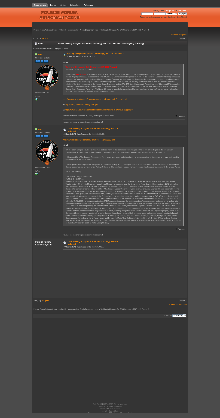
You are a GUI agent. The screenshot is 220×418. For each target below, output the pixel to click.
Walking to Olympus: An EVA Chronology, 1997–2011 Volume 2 (95, 54)
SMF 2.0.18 (97, 404)
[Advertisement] (123, 273)
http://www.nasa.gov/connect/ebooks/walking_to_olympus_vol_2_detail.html (95, 99)
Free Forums (115, 408)
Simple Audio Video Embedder (110, 406)
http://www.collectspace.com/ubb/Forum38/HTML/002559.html (89, 140)
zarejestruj (181, 11)
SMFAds (103, 408)
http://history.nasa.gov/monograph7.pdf (81, 104)
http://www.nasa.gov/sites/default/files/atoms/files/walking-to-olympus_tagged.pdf (99, 110)
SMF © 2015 (108, 404)
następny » (183, 35)
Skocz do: (168, 316)
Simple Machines (120, 404)
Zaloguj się (169, 11)
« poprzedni (173, 35)
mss (96, 30)
